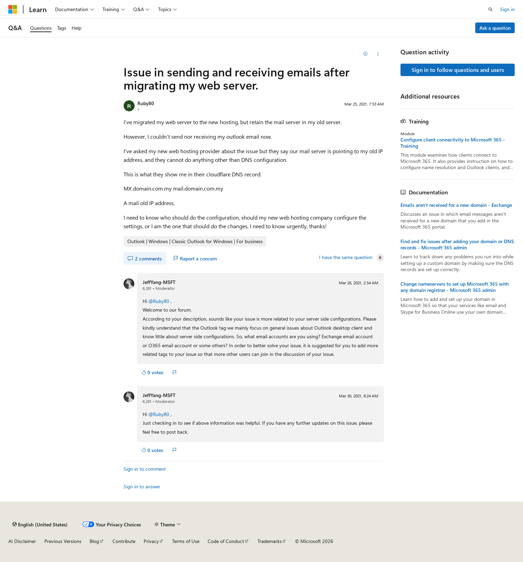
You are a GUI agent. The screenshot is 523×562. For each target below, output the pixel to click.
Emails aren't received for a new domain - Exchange (456, 205)
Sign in (507, 9)
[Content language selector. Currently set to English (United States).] (40, 524)
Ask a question (495, 28)
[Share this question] (378, 53)
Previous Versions (62, 541)
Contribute (123, 541)
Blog (94, 541)
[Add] (366, 53)
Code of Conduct (226, 541)
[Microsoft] (12, 9)
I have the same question (345, 257)
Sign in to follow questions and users (458, 69)
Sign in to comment (145, 469)
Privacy (151, 541)
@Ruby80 (159, 301)
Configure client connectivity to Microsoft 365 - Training (452, 143)
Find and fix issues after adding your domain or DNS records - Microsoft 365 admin (457, 244)
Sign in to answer (142, 486)
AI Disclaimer (22, 541)
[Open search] (490, 9)
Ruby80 (145, 103)
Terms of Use (185, 541)
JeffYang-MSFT (159, 282)
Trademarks (270, 541)
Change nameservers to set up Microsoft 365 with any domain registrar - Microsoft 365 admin (454, 287)
